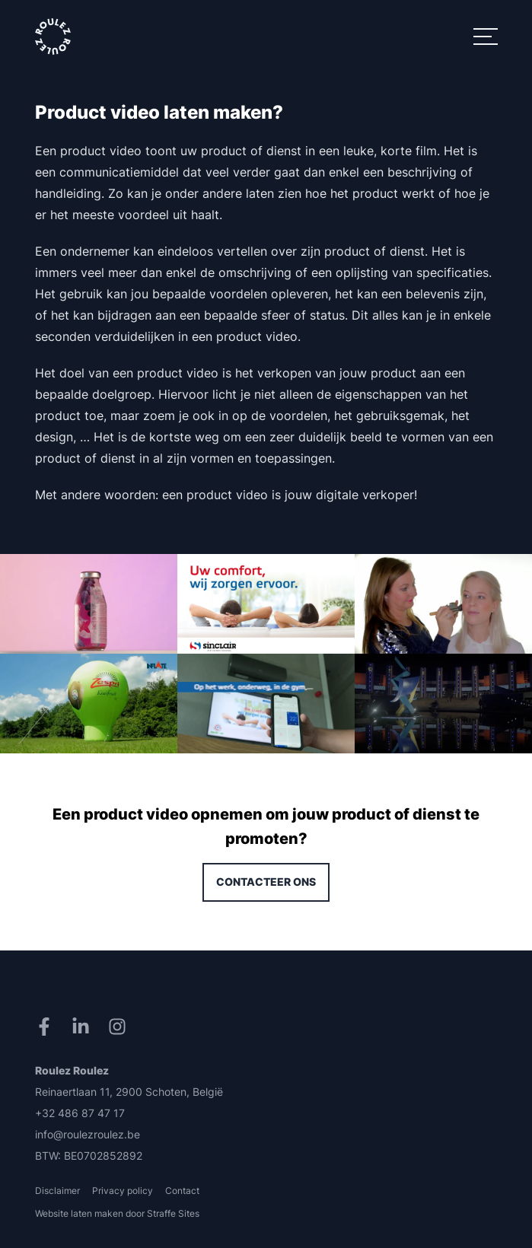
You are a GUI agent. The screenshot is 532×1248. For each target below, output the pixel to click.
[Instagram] (120, 1026)
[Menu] (485, 36)
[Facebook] (47, 1026)
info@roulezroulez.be (87, 1134)
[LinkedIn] (84, 1026)
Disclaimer (57, 1190)
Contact (182, 1190)
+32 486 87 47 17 (80, 1112)
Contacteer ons (266, 881)
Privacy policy (122, 1190)
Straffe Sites (173, 1213)
